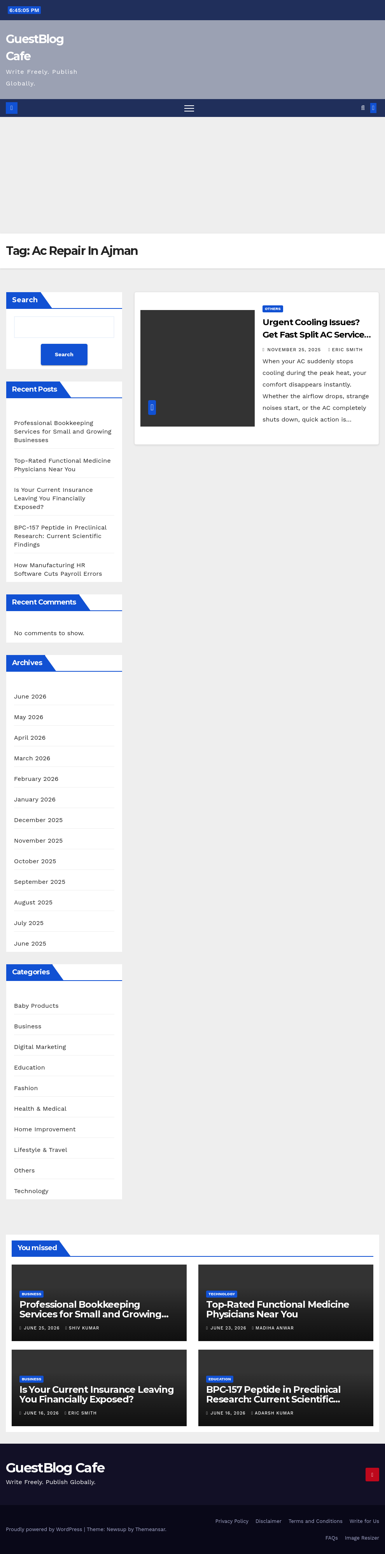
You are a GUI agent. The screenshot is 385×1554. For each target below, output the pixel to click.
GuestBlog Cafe (55, 1468)
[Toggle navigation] (189, 108)
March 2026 (32, 758)
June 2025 (30, 943)
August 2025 (33, 902)
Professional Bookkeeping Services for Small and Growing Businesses (63, 431)
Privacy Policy (231, 1521)
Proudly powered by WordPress (45, 1529)
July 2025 (29, 923)
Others (24, 1170)
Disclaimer (269, 1521)
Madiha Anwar (273, 1328)
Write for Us (364, 1521)
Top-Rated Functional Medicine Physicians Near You (277, 1309)
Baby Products (36, 1005)
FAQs (332, 1538)
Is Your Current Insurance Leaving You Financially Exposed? (53, 498)
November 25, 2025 (295, 349)
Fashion (26, 1088)
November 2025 (38, 840)
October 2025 (35, 861)
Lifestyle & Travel (40, 1149)
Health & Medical (40, 1108)
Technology (31, 1191)
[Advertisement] (192, 175)
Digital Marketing (40, 1047)
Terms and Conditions (316, 1521)
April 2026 (30, 737)
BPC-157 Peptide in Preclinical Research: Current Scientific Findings (60, 536)
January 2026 (35, 799)
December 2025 (38, 820)
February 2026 (36, 778)
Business (28, 1026)
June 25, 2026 (42, 1328)
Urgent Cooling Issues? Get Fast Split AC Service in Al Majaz (313, 334)
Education (29, 1067)
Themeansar (150, 1529)
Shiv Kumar (82, 1328)
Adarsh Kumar (272, 1413)
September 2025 (39, 881)
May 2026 (28, 717)
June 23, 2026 (229, 1328)
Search (25, 300)
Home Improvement (45, 1129)
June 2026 (30, 696)
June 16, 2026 (42, 1413)
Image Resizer (362, 1538)
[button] (363, 107)
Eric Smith (345, 349)
